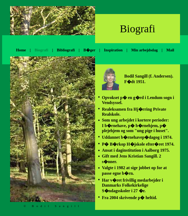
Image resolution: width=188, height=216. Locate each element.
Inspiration (113, 50)
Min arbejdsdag (144, 50)
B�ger (89, 50)
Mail (170, 50)
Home (21, 50)
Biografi (41, 50)
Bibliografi (66, 50)
